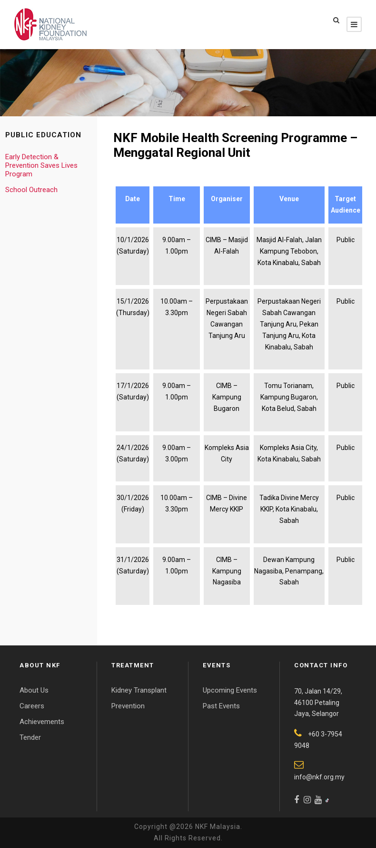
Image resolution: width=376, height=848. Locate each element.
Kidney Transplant (139, 690)
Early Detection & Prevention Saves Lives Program (41, 165)
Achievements (42, 721)
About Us (34, 690)
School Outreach (31, 189)
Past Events (221, 706)
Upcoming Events (230, 690)
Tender (30, 737)
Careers (32, 706)
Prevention (128, 706)
